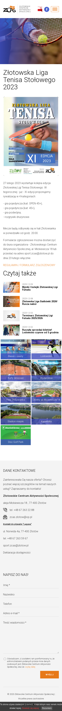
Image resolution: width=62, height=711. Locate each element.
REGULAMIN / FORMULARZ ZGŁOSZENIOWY (29, 265)
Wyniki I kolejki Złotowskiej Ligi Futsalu (40, 288)
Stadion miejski (16, 421)
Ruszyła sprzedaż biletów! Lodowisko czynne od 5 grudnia (40, 331)
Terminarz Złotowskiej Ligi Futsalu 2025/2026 (37, 317)
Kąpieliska (46, 421)
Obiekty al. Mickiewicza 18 (46, 399)
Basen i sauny (15, 356)
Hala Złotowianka (15, 399)
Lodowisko (46, 356)
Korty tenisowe (15, 378)
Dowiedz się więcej (30, 708)
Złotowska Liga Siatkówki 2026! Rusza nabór (39, 303)
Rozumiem (47, 708)
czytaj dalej (30, 667)
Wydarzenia (46, 378)
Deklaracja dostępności (16, 552)
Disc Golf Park (15, 442)
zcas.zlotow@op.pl (21, 517)
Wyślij (49, 675)
